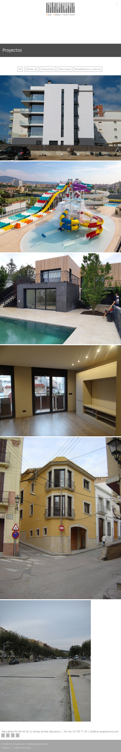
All (20, 69)
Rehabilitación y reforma (88, 69)
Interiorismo (47, 69)
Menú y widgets (118, 4)
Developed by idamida (37, 744)
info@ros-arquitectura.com (103, 731)
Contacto (5, 747)
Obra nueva (64, 69)
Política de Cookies (22, 747)
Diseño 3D (31, 69)
